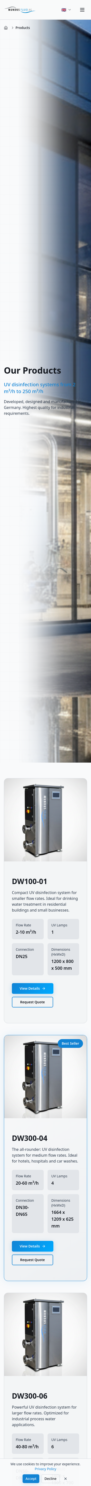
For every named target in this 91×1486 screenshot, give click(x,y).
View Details (33, 988)
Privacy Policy (45, 1469)
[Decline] (65, 1479)
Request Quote (32, 1002)
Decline (50, 1478)
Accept (30, 1478)
